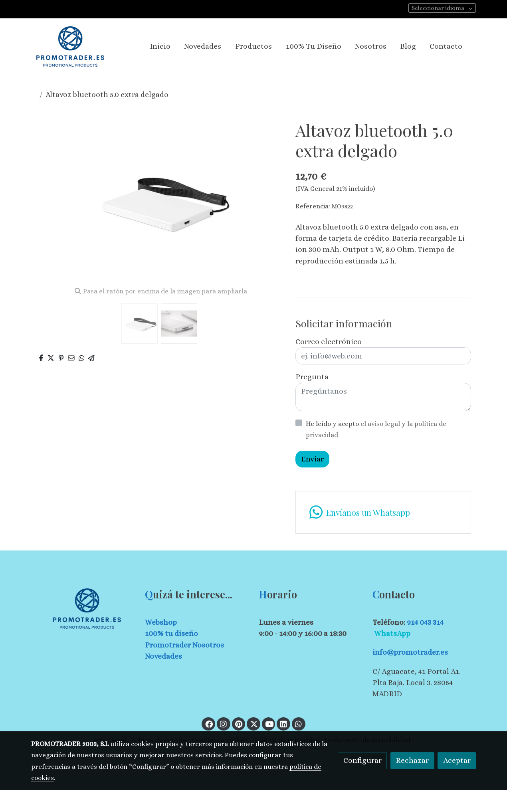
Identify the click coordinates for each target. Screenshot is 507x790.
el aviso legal (381, 424)
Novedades (163, 656)
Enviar (312, 459)
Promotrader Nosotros (184, 645)
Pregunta (312, 376)
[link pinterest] (239, 723)
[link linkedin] (283, 723)
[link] (70, 46)
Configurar (362, 760)
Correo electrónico (328, 341)
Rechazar (412, 760)
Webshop (161, 622)
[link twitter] (254, 723)
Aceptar (457, 760)
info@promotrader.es (410, 652)
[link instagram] (223, 723)
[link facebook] (209, 723)
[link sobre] (83, 608)
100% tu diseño (171, 633)
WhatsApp (392, 633)
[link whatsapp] (383, 512)
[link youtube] (269, 723)
